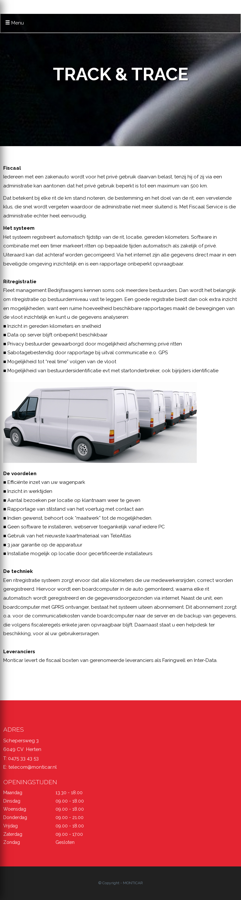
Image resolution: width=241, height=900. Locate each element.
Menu (14, 23)
